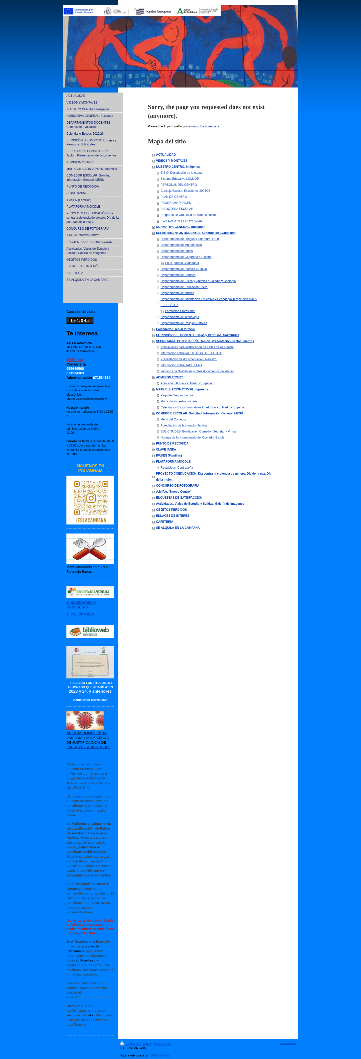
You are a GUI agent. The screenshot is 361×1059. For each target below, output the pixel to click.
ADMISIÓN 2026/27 (169, 377)
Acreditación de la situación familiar (184, 425)
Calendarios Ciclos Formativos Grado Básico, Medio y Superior (202, 407)
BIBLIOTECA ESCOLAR (176, 209)
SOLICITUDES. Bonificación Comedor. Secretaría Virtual (198, 431)
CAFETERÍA (164, 521)
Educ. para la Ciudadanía (182, 263)
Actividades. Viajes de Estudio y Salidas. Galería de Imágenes (200, 503)
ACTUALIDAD (166, 154)
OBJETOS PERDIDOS (171, 509)
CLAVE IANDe (166, 449)
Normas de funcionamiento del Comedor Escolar (192, 437)
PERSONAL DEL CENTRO (178, 185)
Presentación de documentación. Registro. (188, 359)
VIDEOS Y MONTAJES (171, 160)
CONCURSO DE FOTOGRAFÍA (177, 485)
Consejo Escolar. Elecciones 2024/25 (185, 191)
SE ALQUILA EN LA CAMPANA (178, 528)
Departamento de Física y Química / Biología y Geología (198, 281)
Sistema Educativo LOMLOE (179, 179)
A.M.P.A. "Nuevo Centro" (173, 491)
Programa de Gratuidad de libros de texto (188, 215)
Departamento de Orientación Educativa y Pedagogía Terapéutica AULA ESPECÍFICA (208, 302)
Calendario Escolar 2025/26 (175, 329)
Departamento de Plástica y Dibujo (183, 269)
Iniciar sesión (288, 1043)
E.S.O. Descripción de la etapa (181, 172)
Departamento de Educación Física (183, 287)
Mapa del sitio (162, 1043)
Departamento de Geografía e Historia (185, 257)
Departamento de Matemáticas (181, 245)
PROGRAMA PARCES (175, 203)
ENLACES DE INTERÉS (172, 515)
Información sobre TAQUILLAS (181, 365)
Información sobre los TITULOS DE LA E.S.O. (191, 353)
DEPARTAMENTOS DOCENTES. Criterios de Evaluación (195, 233)
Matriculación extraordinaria (178, 401)
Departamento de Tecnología (179, 317)
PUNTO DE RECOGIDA (172, 443)
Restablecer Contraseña (176, 467)
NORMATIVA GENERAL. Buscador (180, 227)
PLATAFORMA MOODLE (173, 461)
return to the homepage (203, 126)
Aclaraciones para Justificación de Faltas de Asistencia (197, 347)
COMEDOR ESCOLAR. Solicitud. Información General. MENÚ (199, 413)
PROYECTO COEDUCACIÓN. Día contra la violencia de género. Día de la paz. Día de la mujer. (213, 476)
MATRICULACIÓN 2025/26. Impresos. (182, 389)
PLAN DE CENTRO (173, 197)
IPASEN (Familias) (169, 455)
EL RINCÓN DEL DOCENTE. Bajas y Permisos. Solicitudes (197, 335)
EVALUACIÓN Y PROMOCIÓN (181, 221)
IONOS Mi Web (159, 1055)
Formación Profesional (180, 311)
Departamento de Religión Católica (183, 323)
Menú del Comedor (173, 419)
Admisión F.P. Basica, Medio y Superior (186, 383)
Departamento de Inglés (176, 251)
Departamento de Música (177, 293)
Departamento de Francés (177, 275)
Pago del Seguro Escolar (177, 395)
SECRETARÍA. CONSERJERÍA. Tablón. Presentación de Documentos (205, 341)
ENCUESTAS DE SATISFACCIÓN (179, 497)
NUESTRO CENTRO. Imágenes (178, 166)
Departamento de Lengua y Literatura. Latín (189, 239)
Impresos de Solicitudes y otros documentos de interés (196, 371)
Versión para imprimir (136, 1043)
